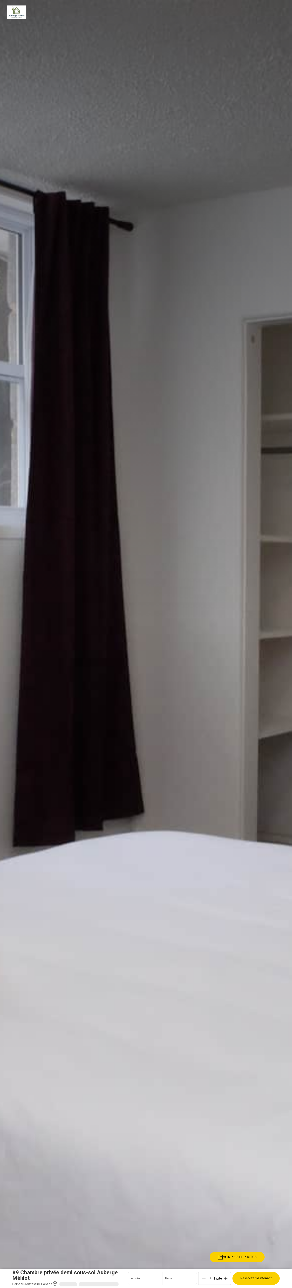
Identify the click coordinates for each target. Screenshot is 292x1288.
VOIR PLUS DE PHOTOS (237, 1257)
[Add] (225, 1278)
